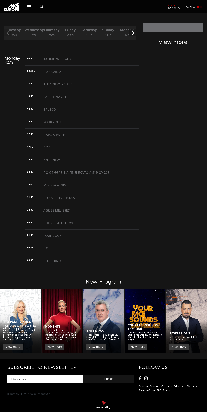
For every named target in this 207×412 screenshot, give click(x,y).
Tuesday (14, 32)
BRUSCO (49, 109)
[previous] (7, 32)
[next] (132, 32)
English (200, 6)
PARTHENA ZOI (54, 97)
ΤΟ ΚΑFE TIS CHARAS (59, 198)
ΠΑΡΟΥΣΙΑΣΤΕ (54, 134)
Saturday (89, 32)
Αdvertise (179, 386)
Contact (143, 386)
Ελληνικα (190, 6)
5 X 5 (46, 147)
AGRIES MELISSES (56, 210)
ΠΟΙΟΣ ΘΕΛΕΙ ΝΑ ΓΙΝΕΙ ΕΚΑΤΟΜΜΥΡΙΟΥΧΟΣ (76, 172)
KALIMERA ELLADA (57, 59)
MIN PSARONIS (54, 185)
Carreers (166, 386)
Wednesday (32, 32)
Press (166, 390)
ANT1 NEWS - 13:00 (57, 84)
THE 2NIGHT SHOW (58, 223)
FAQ (159, 390)
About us (192, 386)
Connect (155, 386)
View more (13, 347)
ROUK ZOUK (52, 122)
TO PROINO (174, 6)
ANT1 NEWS (52, 160)
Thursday (51, 32)
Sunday (108, 32)
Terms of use (147, 390)
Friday (70, 32)
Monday (127, 32)
